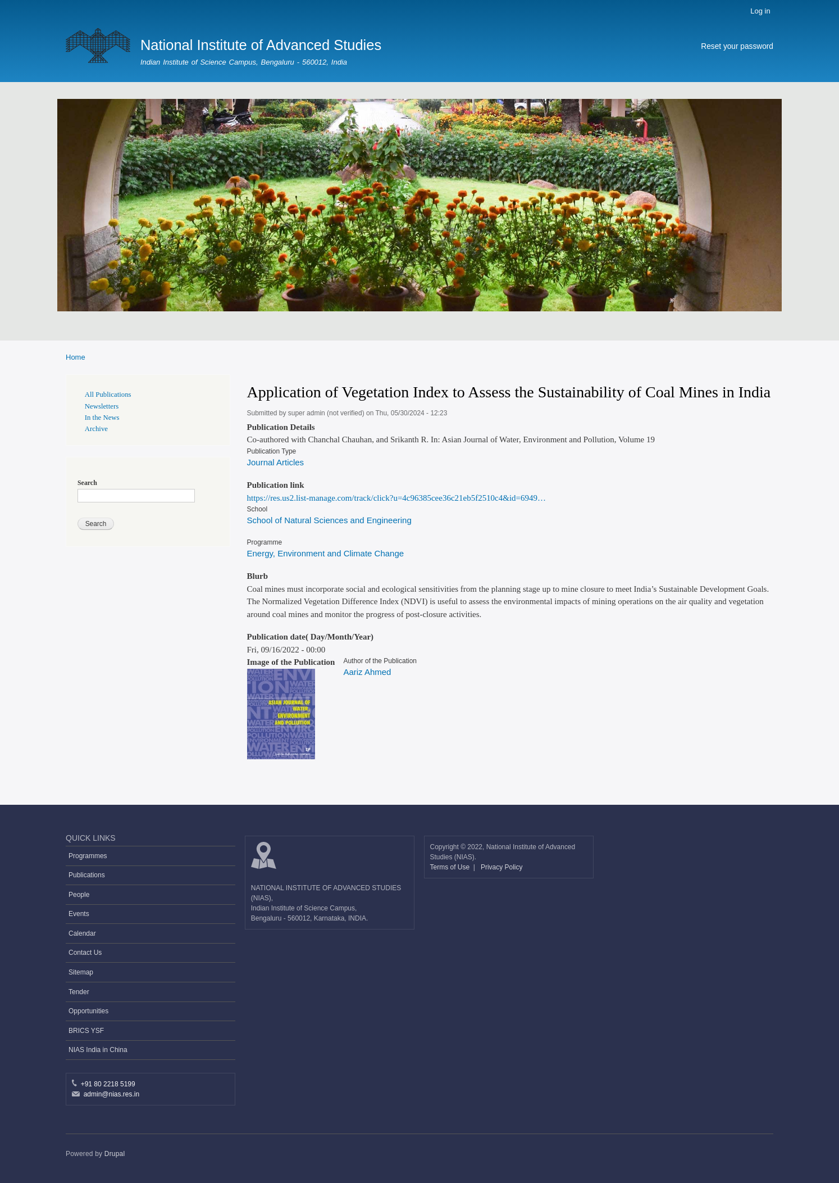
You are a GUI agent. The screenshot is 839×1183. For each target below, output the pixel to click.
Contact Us (85, 953)
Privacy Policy (502, 867)
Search (87, 483)
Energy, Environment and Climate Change (325, 553)
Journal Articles (275, 462)
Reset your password (737, 46)
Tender (79, 992)
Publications (87, 875)
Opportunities (88, 1011)
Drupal (114, 1154)
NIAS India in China (98, 1050)
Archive (96, 429)
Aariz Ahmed (367, 672)
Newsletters (101, 406)
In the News (102, 417)
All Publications (108, 394)
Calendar (82, 933)
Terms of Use (451, 867)
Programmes (88, 856)
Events (79, 914)
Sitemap (81, 972)
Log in (760, 11)
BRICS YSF (86, 1031)
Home (75, 357)
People (79, 895)
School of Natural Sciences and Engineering (329, 520)
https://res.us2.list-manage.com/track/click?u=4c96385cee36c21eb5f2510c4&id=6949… (396, 497)
